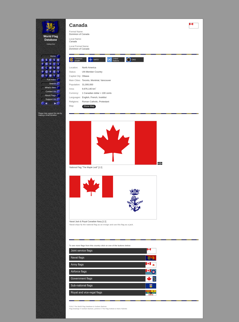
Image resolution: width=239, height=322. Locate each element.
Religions (73, 101)
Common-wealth (79, 60)
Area (71, 89)
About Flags (50, 95)
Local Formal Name (79, 46)
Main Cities (74, 80)
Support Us (51, 99)
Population (74, 84)
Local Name (75, 39)
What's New (50, 87)
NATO (96, 60)
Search (52, 83)
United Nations (116, 60)
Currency (73, 93)
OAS (134, 60)
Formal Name (76, 31)
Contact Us (51, 91)
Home (53, 56)
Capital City (75, 76)
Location (73, 67)
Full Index (51, 79)
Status (72, 71)
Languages (74, 97)
